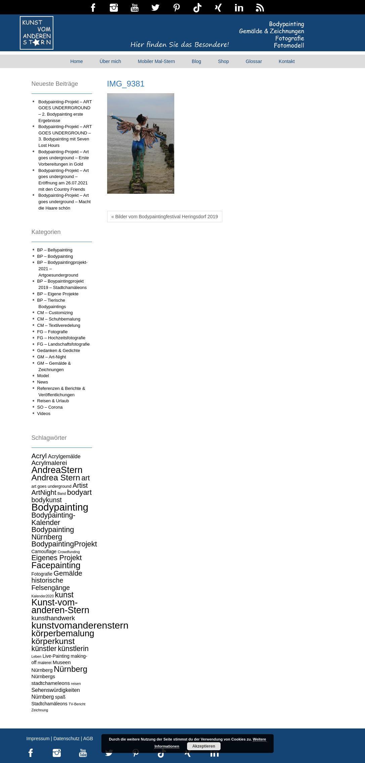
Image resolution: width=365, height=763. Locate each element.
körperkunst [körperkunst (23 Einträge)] (53, 641)
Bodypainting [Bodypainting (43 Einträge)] (60, 507)
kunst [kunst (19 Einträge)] (64, 594)
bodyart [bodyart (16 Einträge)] (79, 492)
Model (43, 375)
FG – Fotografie (52, 331)
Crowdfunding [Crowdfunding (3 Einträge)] (69, 552)
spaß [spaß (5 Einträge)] (60, 697)
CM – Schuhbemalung (59, 318)
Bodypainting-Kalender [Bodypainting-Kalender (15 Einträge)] (54, 519)
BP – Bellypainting (55, 249)
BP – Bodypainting (55, 256)
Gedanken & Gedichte (58, 350)
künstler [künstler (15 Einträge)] (44, 649)
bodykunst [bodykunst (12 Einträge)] (47, 500)
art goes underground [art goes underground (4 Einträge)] (52, 486)
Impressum (38, 738)
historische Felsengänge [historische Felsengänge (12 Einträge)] (51, 584)
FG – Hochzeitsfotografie (61, 337)
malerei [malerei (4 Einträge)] (44, 662)
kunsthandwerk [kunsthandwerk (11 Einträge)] (53, 618)
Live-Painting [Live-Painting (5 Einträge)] (56, 656)
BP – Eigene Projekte (58, 293)
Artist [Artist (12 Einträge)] (80, 485)
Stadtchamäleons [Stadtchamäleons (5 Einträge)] (49, 703)
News (42, 382)
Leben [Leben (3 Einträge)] (37, 656)
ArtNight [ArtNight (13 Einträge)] (44, 492)
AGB (88, 738)
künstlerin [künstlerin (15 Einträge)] (73, 649)
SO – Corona (50, 407)
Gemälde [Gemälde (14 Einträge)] (68, 573)
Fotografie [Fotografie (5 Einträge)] (42, 574)
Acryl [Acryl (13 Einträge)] (39, 456)
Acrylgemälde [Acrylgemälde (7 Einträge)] (64, 456)
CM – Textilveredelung (58, 325)
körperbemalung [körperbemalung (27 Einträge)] (63, 633)
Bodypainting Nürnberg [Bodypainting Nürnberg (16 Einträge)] (53, 533)
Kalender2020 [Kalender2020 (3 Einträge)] (43, 596)
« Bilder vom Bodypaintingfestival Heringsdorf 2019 (164, 216)
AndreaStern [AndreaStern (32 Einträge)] (57, 470)
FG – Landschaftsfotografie (63, 344)
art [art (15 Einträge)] (85, 478)
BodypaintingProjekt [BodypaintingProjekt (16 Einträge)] (64, 544)
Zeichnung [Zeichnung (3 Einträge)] (40, 710)
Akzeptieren (203, 746)
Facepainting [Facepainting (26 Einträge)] (56, 565)
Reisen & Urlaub (53, 400)
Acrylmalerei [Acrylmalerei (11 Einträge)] (49, 462)
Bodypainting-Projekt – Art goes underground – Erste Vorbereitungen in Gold (63, 158)
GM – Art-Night (51, 356)
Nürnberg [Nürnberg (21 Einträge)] (70, 668)
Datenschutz (66, 738)
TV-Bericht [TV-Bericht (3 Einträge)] (77, 704)
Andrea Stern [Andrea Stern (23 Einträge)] (56, 477)
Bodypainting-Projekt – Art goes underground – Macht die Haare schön (64, 201)
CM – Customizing (55, 312)
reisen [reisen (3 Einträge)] (76, 684)
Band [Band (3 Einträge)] (61, 493)
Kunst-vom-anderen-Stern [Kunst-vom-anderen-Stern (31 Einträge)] (61, 606)
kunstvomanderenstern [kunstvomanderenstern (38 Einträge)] (80, 625)
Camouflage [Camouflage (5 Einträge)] (44, 551)
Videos (44, 413)
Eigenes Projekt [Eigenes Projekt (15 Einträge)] (57, 558)
